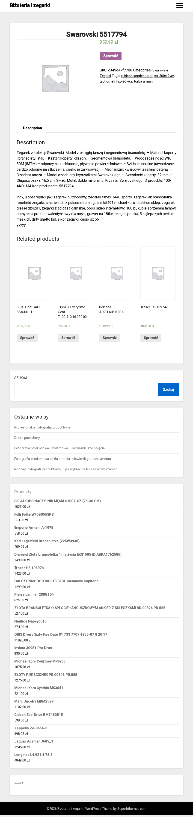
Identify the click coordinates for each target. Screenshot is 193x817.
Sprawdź (110, 56)
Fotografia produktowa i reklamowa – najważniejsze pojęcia (59, 450)
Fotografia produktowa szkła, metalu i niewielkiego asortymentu (62, 461)
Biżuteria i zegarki (30, 5)
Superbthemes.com (131, 810)
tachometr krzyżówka (125, 81)
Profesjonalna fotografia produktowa (42, 429)
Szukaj (20, 380)
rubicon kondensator (138, 76)
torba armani (154, 81)
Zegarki (106, 76)
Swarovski (160, 70)
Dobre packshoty (27, 440)
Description (33, 128)
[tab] (33, 128)
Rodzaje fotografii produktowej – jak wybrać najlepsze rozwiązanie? (65, 471)
